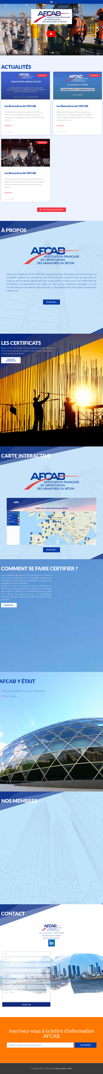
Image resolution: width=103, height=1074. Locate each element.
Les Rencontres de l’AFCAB (20, 106)
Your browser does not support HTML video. (51, 33)
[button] (5, 29)
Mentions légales (60, 1068)
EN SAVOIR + (8, 126)
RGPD (70, 1068)
